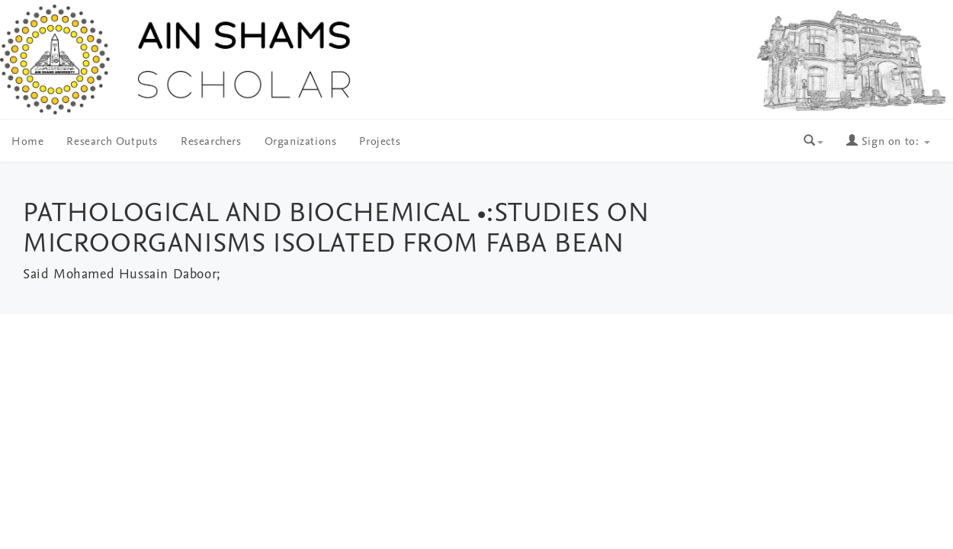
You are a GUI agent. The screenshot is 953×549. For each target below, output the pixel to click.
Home (27, 142)
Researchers (211, 142)
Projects (379, 142)
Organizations (301, 142)
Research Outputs (112, 142)
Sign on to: (888, 142)
